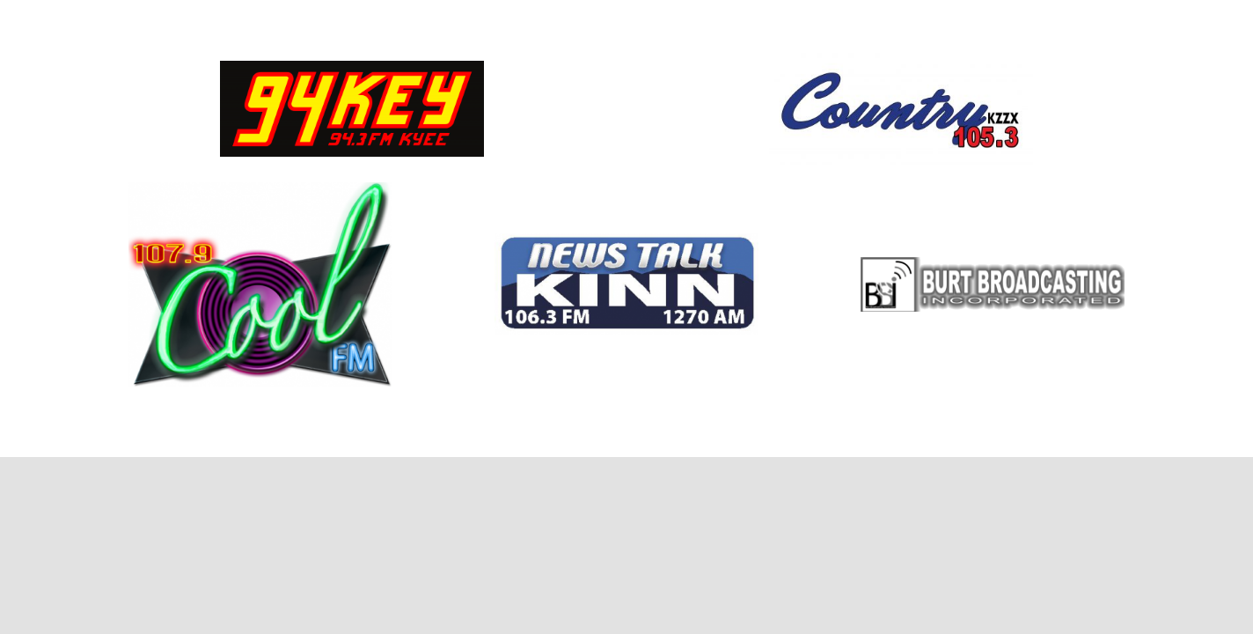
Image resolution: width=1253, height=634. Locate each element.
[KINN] (626, 239)
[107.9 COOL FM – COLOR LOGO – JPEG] (260, 188)
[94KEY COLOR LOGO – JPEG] (352, 67)
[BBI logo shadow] (993, 263)
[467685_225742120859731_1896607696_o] (901, 59)
